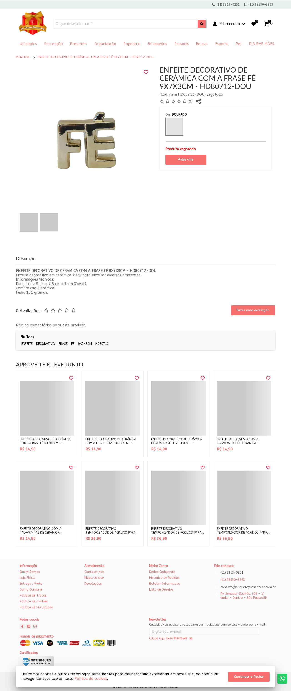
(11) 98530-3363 (232, 580)
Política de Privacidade (36, 607)
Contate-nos (94, 572)
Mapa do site (94, 578)
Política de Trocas (33, 595)
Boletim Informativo (164, 584)
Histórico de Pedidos (164, 578)
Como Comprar (31, 590)
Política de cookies (34, 601)
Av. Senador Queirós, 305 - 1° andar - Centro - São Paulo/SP (243, 596)
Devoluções (93, 584)
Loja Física (27, 578)
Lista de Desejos (161, 590)
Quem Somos (30, 572)
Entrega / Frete (31, 584)
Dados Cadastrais (162, 572)
